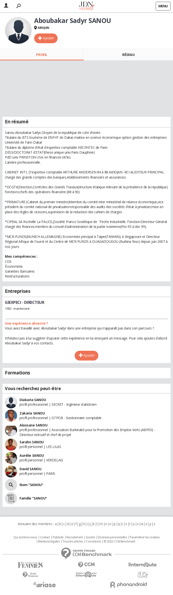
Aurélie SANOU (32, 455)
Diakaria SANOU (33, 399)
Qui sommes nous (25, 537)
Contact (45, 537)
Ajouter (48, 38)
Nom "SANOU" (31, 484)
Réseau (128, 54)
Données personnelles (112, 537)
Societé (90, 537)
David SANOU (30, 469)
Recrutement (74, 537)
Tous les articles (72, 541)
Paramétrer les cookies (145, 537)
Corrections (93, 541)
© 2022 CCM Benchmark (119, 541)
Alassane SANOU (33, 425)
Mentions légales (49, 541)
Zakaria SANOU (32, 413)
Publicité (58, 537)
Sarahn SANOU (32, 442)
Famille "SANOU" (33, 498)
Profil (41, 54)
